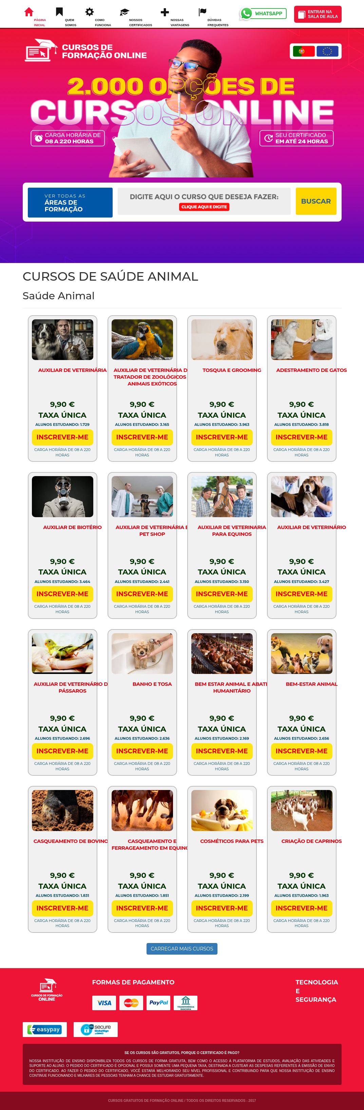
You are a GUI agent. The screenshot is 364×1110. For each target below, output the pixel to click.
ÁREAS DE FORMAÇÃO (65, 203)
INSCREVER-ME (63, 437)
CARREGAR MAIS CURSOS (182, 949)
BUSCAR (316, 201)
